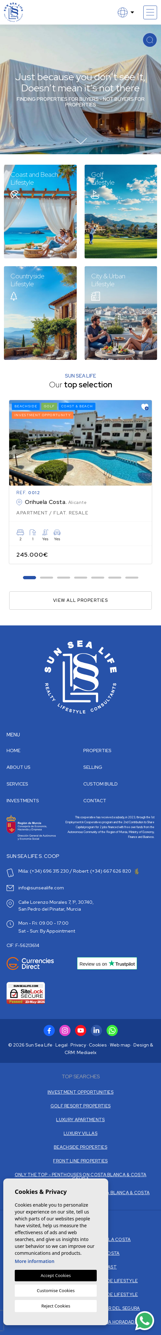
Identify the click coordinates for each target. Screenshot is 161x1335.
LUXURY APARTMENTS (80, 1120)
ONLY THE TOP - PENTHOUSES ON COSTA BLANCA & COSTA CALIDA (81, 1177)
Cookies (98, 1045)
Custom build (100, 784)
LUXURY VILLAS (80, 1133)
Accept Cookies (56, 1275)
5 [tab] (97, 577)
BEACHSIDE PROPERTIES (80, 1147)
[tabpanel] (80, 482)
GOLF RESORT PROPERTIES (80, 1106)
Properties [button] (97, 750)
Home (13, 750)
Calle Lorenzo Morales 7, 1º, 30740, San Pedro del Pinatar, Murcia (56, 905)
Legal (61, 1045)
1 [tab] (29, 577)
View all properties (80, 600)
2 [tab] (46, 577)
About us (18, 767)
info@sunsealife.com (41, 888)
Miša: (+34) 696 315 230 (43, 871)
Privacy (78, 1045)
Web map (120, 1045)
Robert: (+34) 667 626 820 (106, 871)
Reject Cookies (55, 1306)
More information (34, 1261)
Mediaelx (86, 1052)
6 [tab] (114, 577)
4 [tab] (80, 577)
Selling (92, 767)
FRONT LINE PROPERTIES (80, 1161)
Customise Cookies (55, 1290)
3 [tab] (63, 577)
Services (17, 784)
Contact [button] (94, 801)
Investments (23, 801)
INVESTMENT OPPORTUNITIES (80, 1092)
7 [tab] (131, 577)
